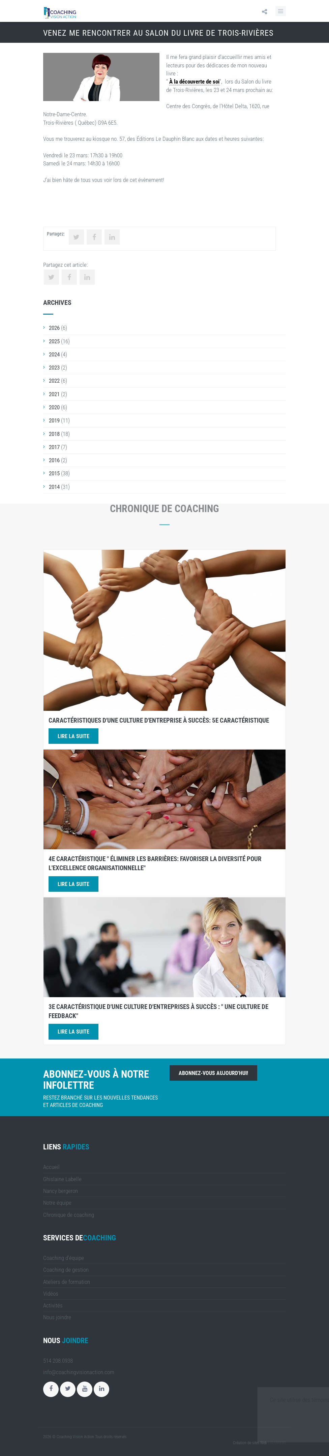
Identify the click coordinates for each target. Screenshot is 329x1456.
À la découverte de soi (194, 81)
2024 (54, 354)
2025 (54, 341)
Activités (53, 1305)
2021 (54, 394)
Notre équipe (57, 1202)
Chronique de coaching (68, 1214)
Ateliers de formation (66, 1281)
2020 (54, 407)
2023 (54, 367)
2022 (54, 380)
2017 (54, 447)
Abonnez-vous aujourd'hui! (213, 1073)
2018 (54, 434)
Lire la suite (73, 736)
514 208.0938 (58, 1360)
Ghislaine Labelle (62, 1179)
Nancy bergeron (60, 1191)
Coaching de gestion (66, 1269)
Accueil (51, 1167)
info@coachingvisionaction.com (78, 1372)
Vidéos (50, 1293)
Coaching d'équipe (63, 1258)
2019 (54, 420)
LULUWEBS (277, 1443)
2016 (54, 460)
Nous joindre (57, 1317)
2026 (54, 327)
